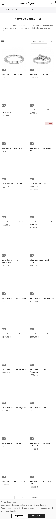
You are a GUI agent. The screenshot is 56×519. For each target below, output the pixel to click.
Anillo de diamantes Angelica (14, 407)
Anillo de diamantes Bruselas (14, 369)
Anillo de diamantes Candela (14, 298)
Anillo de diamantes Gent (40, 334)
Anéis (16, 10)
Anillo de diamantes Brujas (13, 334)
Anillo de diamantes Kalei (12, 222)
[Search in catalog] (51, 3)
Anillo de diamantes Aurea (13, 443)
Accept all (36, 515)
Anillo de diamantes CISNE (12, 184)
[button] (3, 48)
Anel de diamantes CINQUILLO (14, 481)
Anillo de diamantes (38, 407)
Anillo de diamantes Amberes (42, 298)
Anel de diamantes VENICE (12, 74)
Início (3, 10)
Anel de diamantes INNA (40, 74)
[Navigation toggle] (3, 4)
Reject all (19, 515)
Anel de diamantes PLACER (12, 148)
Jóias (10, 10)
